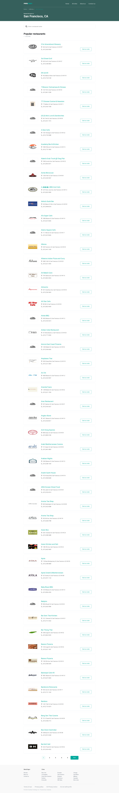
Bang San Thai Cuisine (49, 716)
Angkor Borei (46, 416)
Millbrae (75, 776)
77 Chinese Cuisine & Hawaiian (52, 101)
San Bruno (60, 778)
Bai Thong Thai (47, 630)
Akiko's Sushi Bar (47, 201)
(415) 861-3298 (47, 92)
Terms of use (28, 787)
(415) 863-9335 (47, 635)
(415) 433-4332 (47, 749)
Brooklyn (60, 772)
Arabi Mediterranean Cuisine (52, 444)
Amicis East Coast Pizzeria (51, 344)
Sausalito (75, 778)
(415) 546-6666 (47, 349)
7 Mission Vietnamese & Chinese (53, 87)
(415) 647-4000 (47, 678)
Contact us (91, 3)
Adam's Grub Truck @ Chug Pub (53, 158)
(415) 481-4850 (47, 449)
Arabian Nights (46, 458)
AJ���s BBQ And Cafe (50, 187)
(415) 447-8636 (47, 235)
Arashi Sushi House (48, 473)
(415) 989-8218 (47, 206)
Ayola (43, 558)
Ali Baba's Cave (46, 273)
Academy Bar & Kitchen (50, 144)
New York (44, 772)
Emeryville (44, 780)
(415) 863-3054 (47, 278)
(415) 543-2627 (47, 406)
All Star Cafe (46, 301)
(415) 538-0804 (47, 64)
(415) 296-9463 (47, 292)
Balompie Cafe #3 (47, 673)
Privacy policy (39, 787)
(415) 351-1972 (47, 121)
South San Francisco (46, 776)
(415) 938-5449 (47, 663)
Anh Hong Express (48, 430)
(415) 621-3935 (47, 263)
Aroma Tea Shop (47, 501)
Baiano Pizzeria (47, 644)
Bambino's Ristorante (49, 687)
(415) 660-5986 (47, 606)
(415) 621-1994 (47, 392)
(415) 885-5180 (47, 435)
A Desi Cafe (45, 130)
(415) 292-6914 (47, 492)
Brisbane (60, 776)
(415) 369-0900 (47, 49)
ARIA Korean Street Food (50, 487)
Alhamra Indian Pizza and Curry (53, 258)
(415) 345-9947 (47, 178)
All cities (74, 3)
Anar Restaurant (47, 401)
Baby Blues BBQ (47, 587)
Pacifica (43, 778)
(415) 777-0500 (47, 335)
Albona (43, 244)
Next (74, 757)
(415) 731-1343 (47, 692)
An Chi (43, 373)
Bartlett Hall (45, 744)
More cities (76, 780)
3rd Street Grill (46, 58)
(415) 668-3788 (47, 521)
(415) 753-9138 (47, 78)
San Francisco (61, 774)
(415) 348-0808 (47, 563)
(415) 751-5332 (47, 621)
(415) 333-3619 (47, 321)
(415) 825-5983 (47, 192)
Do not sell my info (66, 787)
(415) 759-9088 (47, 135)
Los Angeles (44, 774)
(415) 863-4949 (47, 306)
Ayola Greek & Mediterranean (52, 573)
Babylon (44, 601)
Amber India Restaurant (50, 330)
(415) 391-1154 (47, 578)
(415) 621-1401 (47, 649)
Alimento (44, 287)
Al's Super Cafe (46, 216)
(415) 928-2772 (47, 721)
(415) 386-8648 (47, 478)
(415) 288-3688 (47, 535)
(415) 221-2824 (47, 363)
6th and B (44, 73)
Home (67, 3)
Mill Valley (60, 780)
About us (83, 3)
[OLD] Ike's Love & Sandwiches (52, 116)
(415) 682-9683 (47, 549)
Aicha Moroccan (47, 173)
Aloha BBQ (45, 316)
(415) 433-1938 (47, 106)
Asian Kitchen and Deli (49, 544)
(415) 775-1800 (47, 149)
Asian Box (45, 530)
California (31, 9)
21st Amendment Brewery (51, 44)
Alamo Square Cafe (48, 230)
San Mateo (76, 774)
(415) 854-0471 (47, 163)
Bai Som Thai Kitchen (49, 616)
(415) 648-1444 (47, 463)
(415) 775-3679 (47, 706)
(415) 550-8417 (47, 421)
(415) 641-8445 (47, 221)
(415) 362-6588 (47, 506)
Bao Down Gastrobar (49, 730)
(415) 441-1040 (47, 249)
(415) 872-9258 (47, 735)
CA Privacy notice (51, 787)
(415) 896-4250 (47, 592)
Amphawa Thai (46, 358)
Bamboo (44, 701)
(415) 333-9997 (47, 378)
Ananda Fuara (46, 387)
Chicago (75, 772)
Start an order (86, 49)
